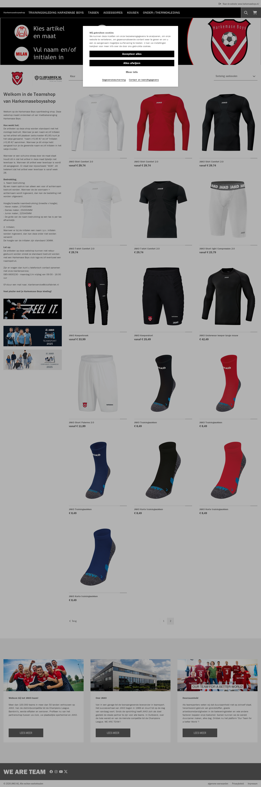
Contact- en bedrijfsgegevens (144, 79)
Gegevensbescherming (114, 79)
